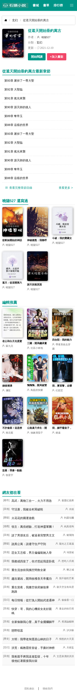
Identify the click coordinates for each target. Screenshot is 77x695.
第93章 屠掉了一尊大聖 (19, 80)
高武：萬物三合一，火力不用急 (31, 500)
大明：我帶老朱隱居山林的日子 (31, 639)
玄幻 (15, 20)
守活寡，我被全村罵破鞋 (27, 509)
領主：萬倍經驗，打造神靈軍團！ (33, 526)
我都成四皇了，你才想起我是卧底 (33, 561)
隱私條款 (29, 688)
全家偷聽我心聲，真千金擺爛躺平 (33, 622)
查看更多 (66, 187)
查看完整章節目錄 (18, 188)
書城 (36, 5)
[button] (71, 5)
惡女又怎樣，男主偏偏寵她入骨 (31, 552)
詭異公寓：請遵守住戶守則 (28, 544)
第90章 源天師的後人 (17, 107)
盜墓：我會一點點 (12, 470)
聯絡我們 (48, 688)
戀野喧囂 (17, 630)
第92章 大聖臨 (13, 89)
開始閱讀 (37, 56)
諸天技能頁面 (34, 284)
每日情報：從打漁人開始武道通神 (33, 600)
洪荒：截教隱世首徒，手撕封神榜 (33, 647)
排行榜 (58, 5)
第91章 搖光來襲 (14, 98)
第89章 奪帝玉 (13, 116)
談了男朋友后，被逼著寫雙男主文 (33, 535)
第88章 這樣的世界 (16, 125)
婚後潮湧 (7, 385)
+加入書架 (56, 56)
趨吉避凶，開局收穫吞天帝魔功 (31, 578)
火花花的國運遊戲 (22, 518)
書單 (46, 5)
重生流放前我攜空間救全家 (28, 570)
